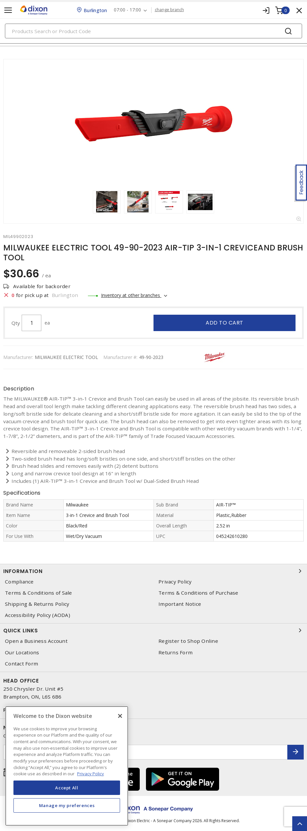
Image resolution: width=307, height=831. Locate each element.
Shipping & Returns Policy (37, 604)
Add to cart (224, 322)
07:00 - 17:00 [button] (127, 10)
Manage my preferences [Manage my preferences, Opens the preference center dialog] (67, 805)
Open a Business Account (36, 641)
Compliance (19, 582)
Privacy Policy (175, 582)
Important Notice (179, 604)
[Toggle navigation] (8, 10)
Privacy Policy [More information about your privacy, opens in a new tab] (90, 774)
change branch (169, 9)
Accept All (66, 788)
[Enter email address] (145, 752)
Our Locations (22, 652)
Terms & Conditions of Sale (38, 593)
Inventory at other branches (131, 295)
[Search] (153, 31)
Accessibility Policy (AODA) (37, 615)
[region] (66, 766)
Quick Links (153, 630)
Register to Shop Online (188, 641)
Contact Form (21, 664)
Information (153, 571)
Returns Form (175, 652)
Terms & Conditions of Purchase (198, 593)
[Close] (120, 716)
